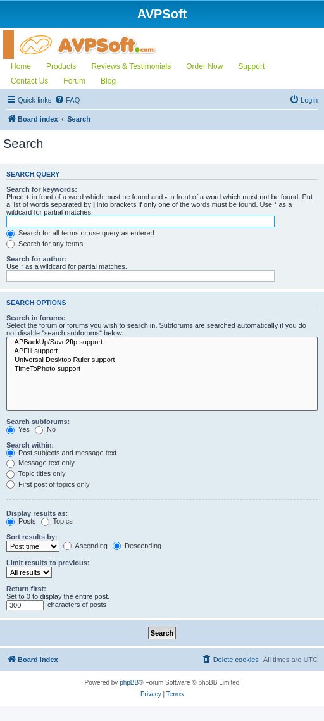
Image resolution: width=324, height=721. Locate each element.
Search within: (30, 445)
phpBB (129, 682)
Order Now (204, 66)
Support (251, 66)
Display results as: (37, 513)
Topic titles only (35, 473)
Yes (18, 429)
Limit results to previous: (47, 563)
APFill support (162, 351)
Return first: (26, 588)
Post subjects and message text (61, 452)
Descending (137, 545)
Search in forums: (36, 318)
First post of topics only (48, 484)
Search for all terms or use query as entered (80, 233)
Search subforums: (38, 421)
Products (61, 66)
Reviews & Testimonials (131, 66)
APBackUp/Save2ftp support (162, 342)
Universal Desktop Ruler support (162, 360)
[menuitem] (67, 100)
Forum (74, 81)
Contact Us (29, 81)
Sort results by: (32, 537)
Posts (21, 521)
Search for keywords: (41, 189)
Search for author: (36, 259)
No (45, 429)
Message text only (40, 463)
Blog (108, 81)
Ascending (85, 545)
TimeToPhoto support (162, 369)
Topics (57, 521)
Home (21, 66)
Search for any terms (44, 244)
